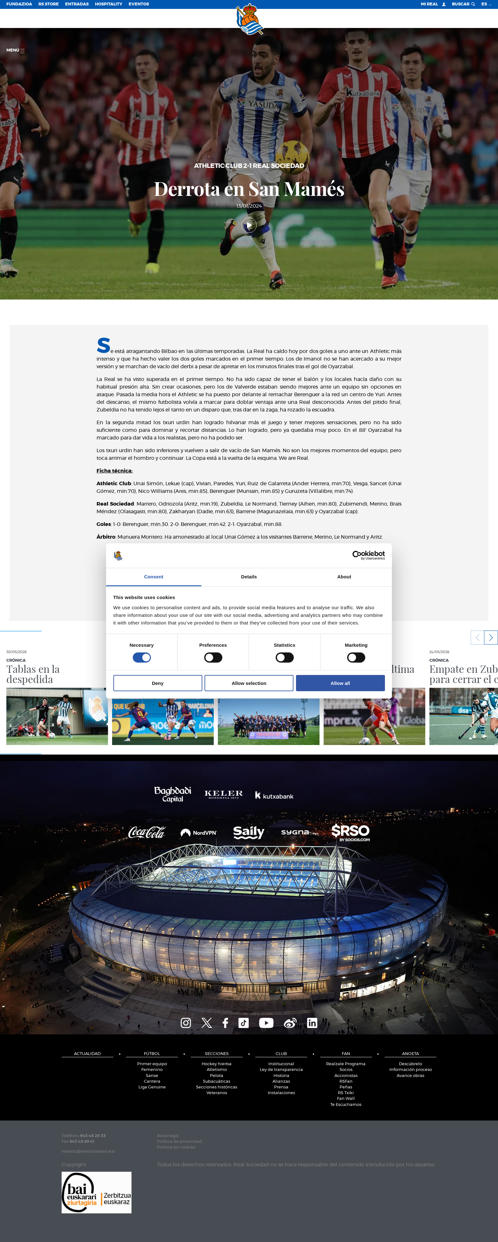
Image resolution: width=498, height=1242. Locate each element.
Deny (158, 683)
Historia (281, 1076)
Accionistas (346, 1076)
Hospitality (108, 4)
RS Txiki (346, 1093)
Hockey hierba (217, 1064)
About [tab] (344, 576)
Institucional (281, 1064)
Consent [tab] (154, 576)
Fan (346, 1054)
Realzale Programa (346, 1064)
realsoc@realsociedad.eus (88, 1151)
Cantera (152, 1082)
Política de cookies (176, 1147)
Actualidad (87, 1054)
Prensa (281, 1087)
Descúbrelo (410, 1064)
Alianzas (281, 1082)
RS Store (48, 4)
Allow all (340, 683)
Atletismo (217, 1070)
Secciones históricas (216, 1087)
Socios (346, 1070)
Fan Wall (346, 1099)
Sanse (152, 1076)
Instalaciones (281, 1093)
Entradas (77, 4)
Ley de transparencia (281, 1070)
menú (15, 50)
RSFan (346, 1082)
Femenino (152, 1070)
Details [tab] (249, 576)
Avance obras (410, 1076)
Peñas (346, 1087)
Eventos (139, 4)
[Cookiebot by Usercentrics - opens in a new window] (357, 555)
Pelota (216, 1076)
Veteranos (216, 1093)
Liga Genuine (152, 1087)
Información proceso (410, 1070)
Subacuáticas (216, 1082)
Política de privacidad (179, 1142)
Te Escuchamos (345, 1105)
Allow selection (249, 683)
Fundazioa (19, 4)
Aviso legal (168, 1136)
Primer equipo (152, 1064)
